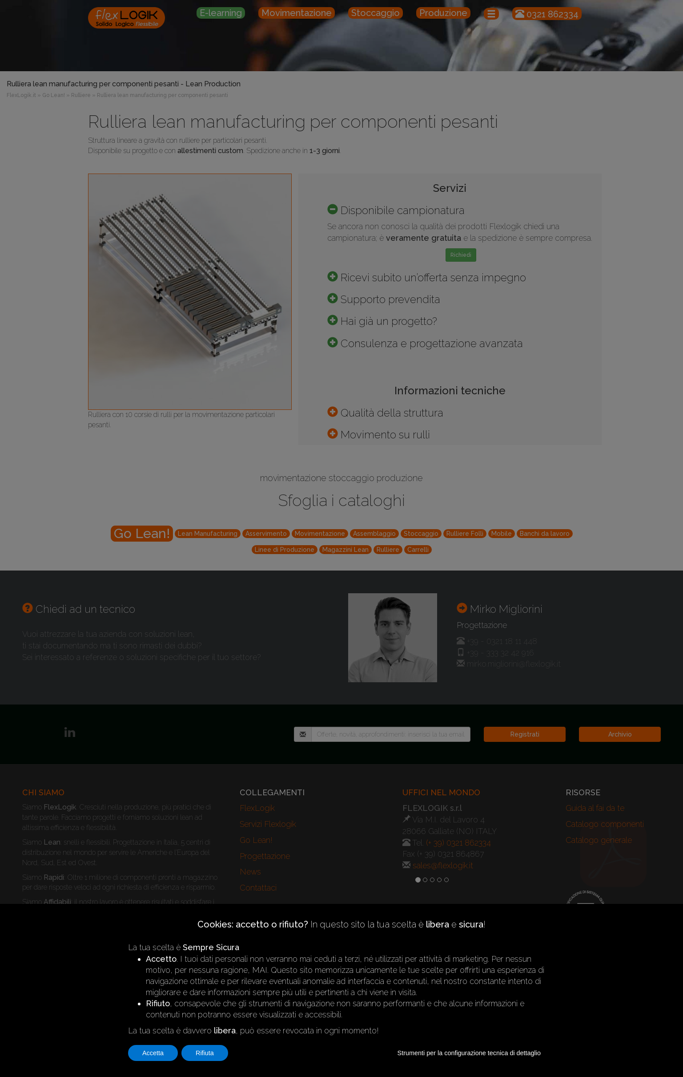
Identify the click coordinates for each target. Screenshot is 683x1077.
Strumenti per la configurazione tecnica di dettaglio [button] (469, 1053)
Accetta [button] (153, 1053)
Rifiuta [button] (205, 1053)
